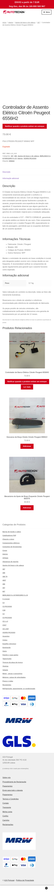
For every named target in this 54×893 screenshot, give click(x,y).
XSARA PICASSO (30, 158)
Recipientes (7, 685)
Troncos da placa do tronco (13, 662)
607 (4, 591)
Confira (5, 816)
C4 (4, 614)
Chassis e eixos (8, 539)
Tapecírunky (7, 659)
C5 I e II (5, 621)
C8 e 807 (6, 629)
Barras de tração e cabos (12, 532)
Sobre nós (7, 778)
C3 (4, 603)
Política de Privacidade (25, 880)
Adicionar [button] (27, 446)
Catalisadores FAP (9, 535)
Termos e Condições (11, 799)
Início (4, 22)
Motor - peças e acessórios (12, 673)
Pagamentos (7, 786)
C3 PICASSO (7, 606)
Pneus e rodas (8, 681)
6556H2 (11, 161)
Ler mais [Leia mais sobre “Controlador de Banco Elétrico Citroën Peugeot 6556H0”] (27, 387)
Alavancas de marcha (10, 562)
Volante (5, 670)
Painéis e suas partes (10, 655)
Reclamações (8, 825)
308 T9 (5, 576)
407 (4, 588)
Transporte (7, 807)
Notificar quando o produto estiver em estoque (24, 126)
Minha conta (7, 812)
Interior (10, 22)
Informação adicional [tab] (11, 178)
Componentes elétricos (11, 543)
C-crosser (6, 599)
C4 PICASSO (7, 618)
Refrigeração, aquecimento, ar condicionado (19, 689)
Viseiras (5, 666)
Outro (5, 651)
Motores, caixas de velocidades (14, 677)
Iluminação (7, 647)
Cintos (5, 640)
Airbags (5, 558)
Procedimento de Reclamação (14, 782)
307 (38, 22)
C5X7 (4, 625)
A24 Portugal (9, 880)
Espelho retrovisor (9, 644)
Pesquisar (27, 889)
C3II (4, 610)
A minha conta (9, 889)
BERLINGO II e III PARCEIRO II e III (15, 595)
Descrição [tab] (6, 172)
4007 (4, 580)
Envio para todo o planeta (13, 790)
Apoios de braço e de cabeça (25, 22)
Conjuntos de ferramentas (12, 547)
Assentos (6, 636)
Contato (6, 803)
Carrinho (6, 820)
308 (4, 573)
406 (15, 156)
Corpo (5, 550)
